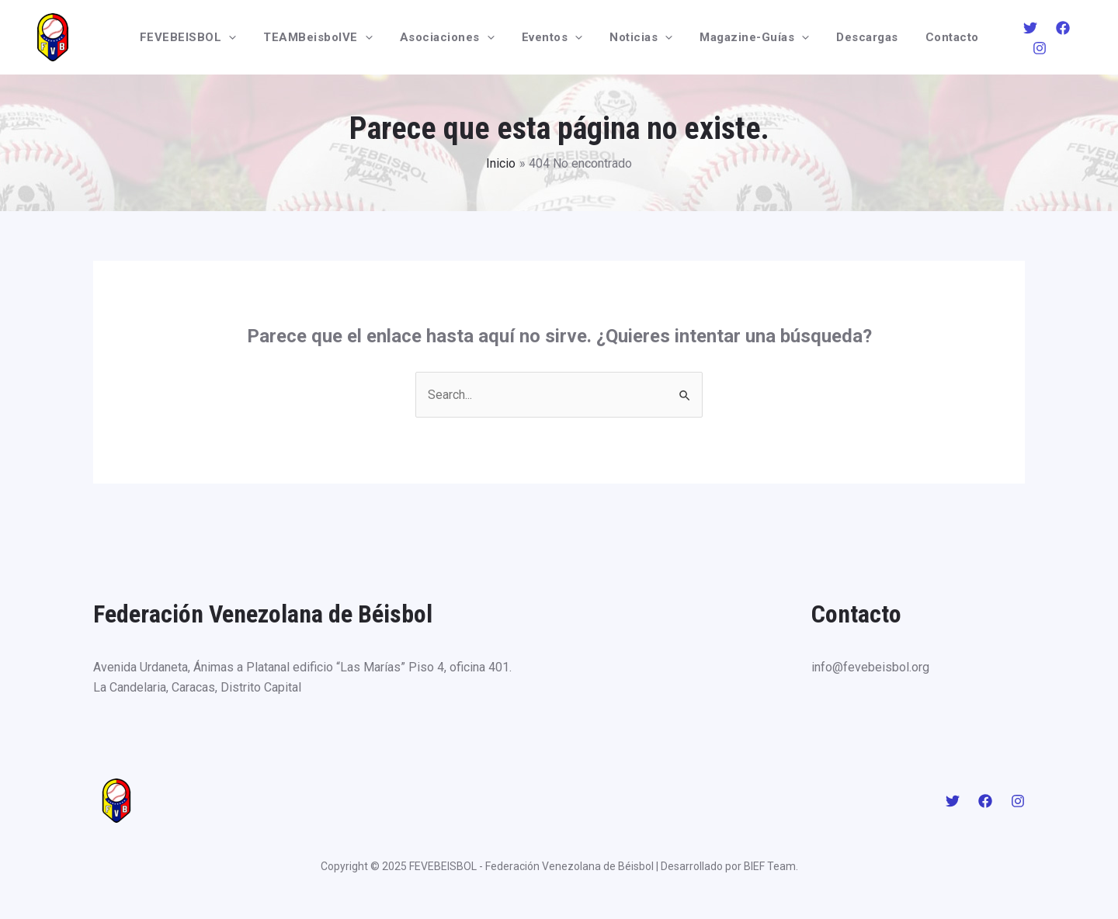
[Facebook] (1051, 38)
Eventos (554, 37)
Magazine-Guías (749, 37)
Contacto (938, 37)
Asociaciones (452, 37)
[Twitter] (1019, 38)
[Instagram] (1084, 38)
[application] (242, 37)
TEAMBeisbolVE (328, 37)
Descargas (858, 37)
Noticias (639, 37)
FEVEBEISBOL (201, 37)
